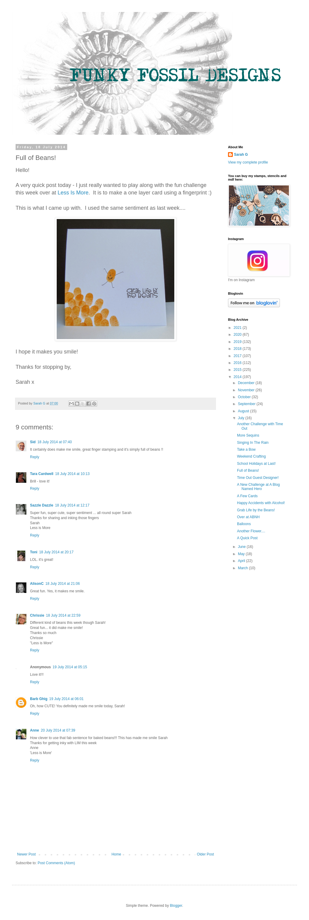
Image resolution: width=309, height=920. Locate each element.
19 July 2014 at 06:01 (66, 699)
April (242, 561)
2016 (238, 363)
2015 (238, 370)
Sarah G (241, 154)
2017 (238, 356)
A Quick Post (247, 538)
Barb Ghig (38, 699)
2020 (238, 334)
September (247, 404)
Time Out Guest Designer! (258, 478)
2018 (238, 349)
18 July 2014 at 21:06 (62, 584)
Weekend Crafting (251, 456)
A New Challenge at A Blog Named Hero (258, 487)
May (242, 554)
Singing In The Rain (252, 442)
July (241, 418)
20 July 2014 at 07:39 (58, 730)
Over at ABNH (248, 517)
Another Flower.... (251, 531)
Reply (34, 457)
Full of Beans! (248, 470)
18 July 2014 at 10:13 (72, 474)
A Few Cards (247, 496)
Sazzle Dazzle (41, 505)
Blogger (176, 905)
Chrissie (37, 615)
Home (116, 854)
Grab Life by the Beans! (256, 510)
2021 (238, 328)
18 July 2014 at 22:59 (63, 615)
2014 (238, 377)
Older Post (205, 854)
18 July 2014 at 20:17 (56, 552)
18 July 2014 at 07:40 (55, 442)
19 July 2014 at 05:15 (69, 667)
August (244, 411)
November (247, 390)
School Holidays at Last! (256, 464)
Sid (33, 442)
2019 (238, 342)
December (247, 383)
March (243, 568)
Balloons (244, 524)
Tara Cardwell (41, 474)
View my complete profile (248, 162)
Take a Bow (246, 449)
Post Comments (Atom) (56, 863)
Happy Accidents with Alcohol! (261, 503)
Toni (33, 552)
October (245, 397)
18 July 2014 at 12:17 (72, 505)
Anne (34, 730)
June (242, 547)
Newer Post (26, 854)
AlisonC (37, 584)
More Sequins (248, 435)
